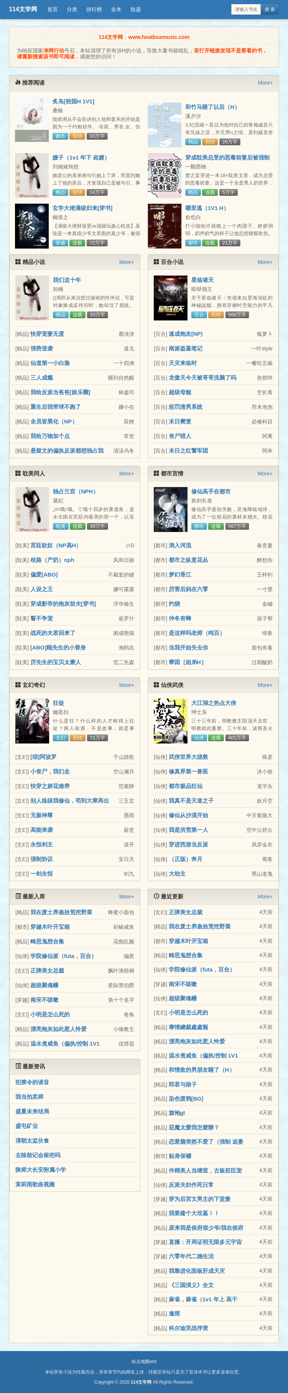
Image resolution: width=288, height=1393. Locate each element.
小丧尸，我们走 (50, 771)
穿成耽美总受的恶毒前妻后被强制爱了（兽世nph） (227, 160)
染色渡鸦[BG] (186, 1098)
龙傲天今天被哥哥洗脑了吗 (202, 377)
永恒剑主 (41, 844)
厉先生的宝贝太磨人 (55, 662)
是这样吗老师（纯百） (197, 633)
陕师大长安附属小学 (40, 1170)
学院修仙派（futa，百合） (63, 956)
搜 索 (270, 9)
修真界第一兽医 (188, 771)
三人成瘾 (41, 377)
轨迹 (135, 9)
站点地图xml (144, 1361)
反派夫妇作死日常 (191, 1184)
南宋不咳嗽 (44, 1000)
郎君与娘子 (183, 1084)
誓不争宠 (41, 618)
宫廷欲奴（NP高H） (56, 545)
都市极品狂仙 (185, 786)
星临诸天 (202, 280)
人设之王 (41, 589)
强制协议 (41, 859)
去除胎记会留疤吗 (37, 1155)
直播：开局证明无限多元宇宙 (205, 1242)
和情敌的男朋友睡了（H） (202, 1070)
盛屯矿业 (26, 1126)
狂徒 (58, 703)
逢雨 (174, 1313)
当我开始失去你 (188, 647)
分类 (72, 9)
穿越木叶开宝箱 (50, 927)
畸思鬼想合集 (47, 941)
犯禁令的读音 (32, 1082)
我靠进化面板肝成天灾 (197, 1271)
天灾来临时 (183, 363)
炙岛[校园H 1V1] (73, 101)
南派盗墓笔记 (185, 348)
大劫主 (177, 873)
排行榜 (94, 9)
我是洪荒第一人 (188, 830)
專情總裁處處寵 (188, 1027)
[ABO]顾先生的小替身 (58, 647)
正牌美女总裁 (47, 970)
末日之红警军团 (188, 450)
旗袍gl (177, 1113)
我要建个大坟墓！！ (194, 1213)
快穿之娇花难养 (50, 786)
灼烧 (174, 603)
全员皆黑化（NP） (54, 421)
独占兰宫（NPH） (76, 491)
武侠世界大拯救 (188, 757)
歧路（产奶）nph (52, 560)
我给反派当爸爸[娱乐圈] (60, 392)
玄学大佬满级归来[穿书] (82, 208)
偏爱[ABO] (44, 574)
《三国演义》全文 (191, 1285)
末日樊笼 (180, 421)
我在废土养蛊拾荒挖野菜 (61, 912)
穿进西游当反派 (188, 844)
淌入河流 (180, 545)
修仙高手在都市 (211, 491)
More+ (265, 83)
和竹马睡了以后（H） (212, 107)
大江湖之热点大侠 (213, 703)
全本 (116, 9)
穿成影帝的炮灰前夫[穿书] (63, 603)
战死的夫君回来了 (52, 633)
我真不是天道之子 (191, 800)
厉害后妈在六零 (188, 589)
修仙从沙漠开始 (188, 815)
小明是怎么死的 (50, 1014)
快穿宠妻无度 (47, 334)
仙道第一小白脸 (50, 363)
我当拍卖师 (29, 1097)
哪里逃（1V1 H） (207, 208)
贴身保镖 (180, 1156)
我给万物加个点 (50, 436)
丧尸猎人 (180, 436)
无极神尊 (41, 815)
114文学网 (23, 9)
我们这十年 (67, 280)
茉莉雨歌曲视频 (35, 1184)
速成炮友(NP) (186, 334)
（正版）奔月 (185, 859)
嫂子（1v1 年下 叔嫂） (81, 157)
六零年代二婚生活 (191, 1256)
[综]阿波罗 (43, 757)
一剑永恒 (41, 873)
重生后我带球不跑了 (55, 407)
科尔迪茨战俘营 (188, 1328)
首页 (52, 9)
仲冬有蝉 (180, 618)
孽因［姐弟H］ (188, 662)
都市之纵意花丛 (188, 560)
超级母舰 (180, 392)
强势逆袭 (41, 348)
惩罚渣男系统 (185, 407)
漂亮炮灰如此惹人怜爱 (58, 1029)
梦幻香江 (180, 574)
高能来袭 (41, 830)
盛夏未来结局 (32, 1111)
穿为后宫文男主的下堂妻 (200, 1199)
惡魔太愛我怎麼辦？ (194, 1127)
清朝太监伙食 (32, 1140)
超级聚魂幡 (44, 985)
